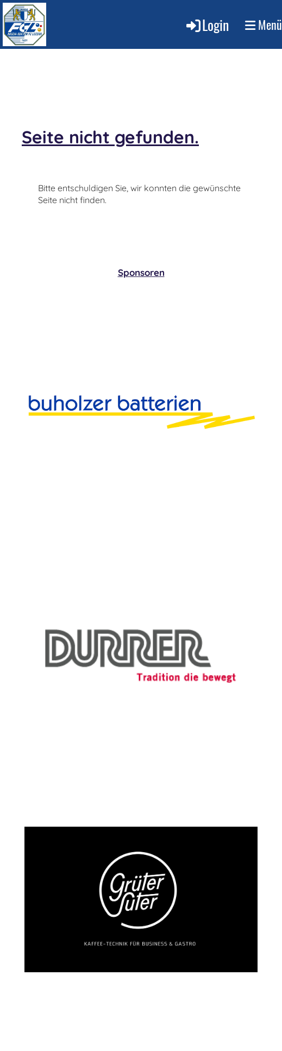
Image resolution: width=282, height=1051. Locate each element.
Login (207, 24)
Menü (263, 24)
